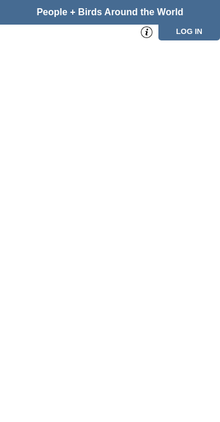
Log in (189, 31)
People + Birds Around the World (109, 12)
